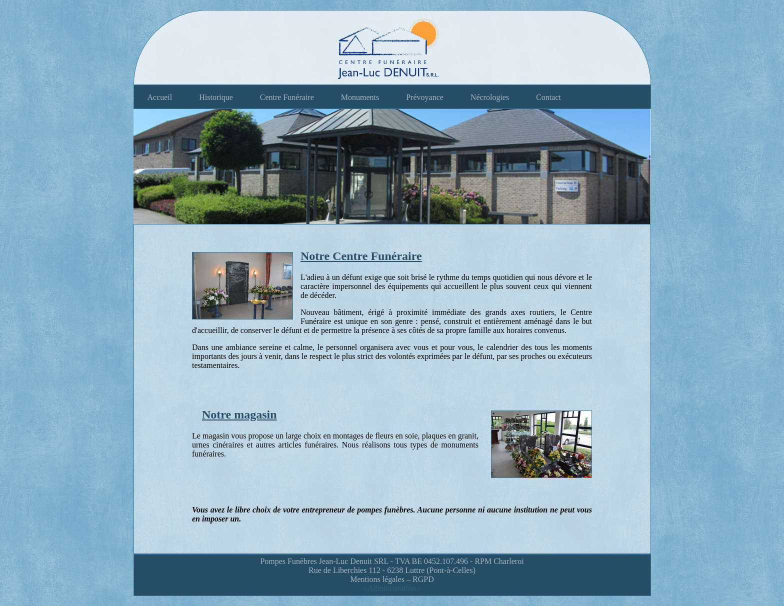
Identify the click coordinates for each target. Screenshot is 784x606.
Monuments (360, 97)
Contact (548, 97)
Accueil (160, 97)
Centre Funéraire (287, 97)
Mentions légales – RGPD (392, 579)
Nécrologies (489, 97)
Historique (216, 97)
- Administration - (392, 588)
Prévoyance (425, 97)
